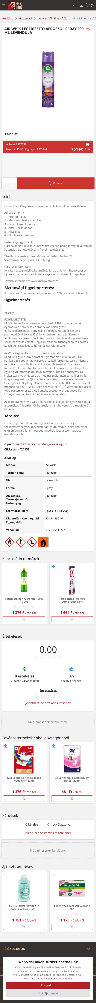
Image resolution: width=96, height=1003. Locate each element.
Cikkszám (11, 449)
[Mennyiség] (9, 180)
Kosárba (56, 183)
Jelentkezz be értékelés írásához (48, 703)
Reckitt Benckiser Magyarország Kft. (42, 444)
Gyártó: (10, 444)
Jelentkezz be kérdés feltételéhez (48, 833)
